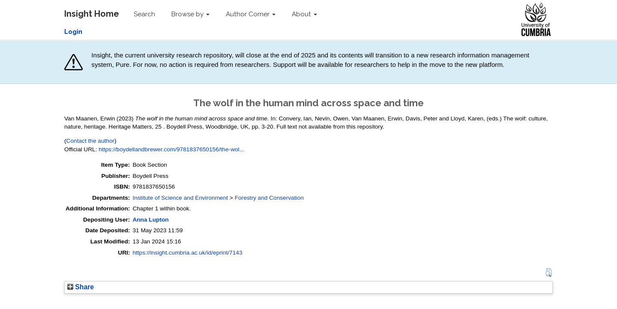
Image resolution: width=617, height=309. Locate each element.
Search (144, 14)
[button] (548, 272)
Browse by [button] (190, 14)
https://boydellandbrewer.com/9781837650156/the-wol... (171, 149)
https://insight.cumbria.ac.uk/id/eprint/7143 (187, 252)
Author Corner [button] (251, 14)
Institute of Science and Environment (180, 198)
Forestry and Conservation (269, 198)
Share (80, 287)
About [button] (304, 14)
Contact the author (90, 141)
